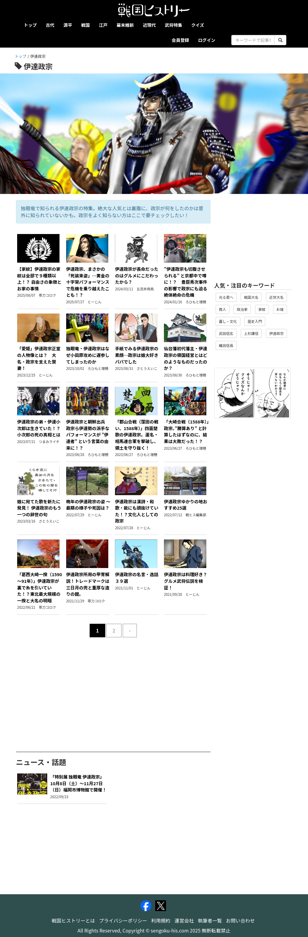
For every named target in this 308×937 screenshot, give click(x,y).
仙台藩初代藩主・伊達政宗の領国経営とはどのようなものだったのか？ (185, 358)
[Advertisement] (113, 685)
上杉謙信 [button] (251, 333)
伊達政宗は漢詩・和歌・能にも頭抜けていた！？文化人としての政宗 (136, 511)
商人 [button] (222, 309)
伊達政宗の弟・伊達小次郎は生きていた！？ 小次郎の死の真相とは (41, 428)
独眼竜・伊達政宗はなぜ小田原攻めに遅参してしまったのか (87, 354)
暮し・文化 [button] (228, 321)
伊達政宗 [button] (276, 333)
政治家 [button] (242, 309)
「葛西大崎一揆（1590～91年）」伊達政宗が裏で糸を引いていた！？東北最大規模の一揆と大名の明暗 (39, 587)
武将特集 (173, 25)
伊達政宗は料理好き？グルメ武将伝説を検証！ (185, 580)
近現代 (149, 25)
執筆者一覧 (210, 920)
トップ (30, 25)
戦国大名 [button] (251, 297)
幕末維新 (125, 25)
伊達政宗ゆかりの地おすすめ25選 (185, 504)
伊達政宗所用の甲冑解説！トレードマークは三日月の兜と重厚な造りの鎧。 (87, 584)
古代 (50, 25)
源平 (67, 25)
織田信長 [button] (226, 345)
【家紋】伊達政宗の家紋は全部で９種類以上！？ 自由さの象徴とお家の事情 (39, 279)
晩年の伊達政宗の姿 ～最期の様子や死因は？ (88, 504)
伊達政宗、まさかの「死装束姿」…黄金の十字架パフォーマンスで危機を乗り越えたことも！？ (87, 282)
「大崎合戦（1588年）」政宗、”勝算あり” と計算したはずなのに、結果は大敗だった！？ (186, 431)
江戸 (103, 25)
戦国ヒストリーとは (73, 920)
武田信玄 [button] (226, 333)
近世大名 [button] (276, 297)
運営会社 (184, 920)
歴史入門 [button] (255, 321)
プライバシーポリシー (123, 920)
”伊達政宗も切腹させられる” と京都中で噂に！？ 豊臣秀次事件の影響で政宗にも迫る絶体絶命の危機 (185, 282)
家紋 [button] (262, 309)
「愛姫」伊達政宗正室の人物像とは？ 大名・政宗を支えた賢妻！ (38, 358)
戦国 (85, 25)
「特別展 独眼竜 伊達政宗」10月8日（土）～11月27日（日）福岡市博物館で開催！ (78, 783)
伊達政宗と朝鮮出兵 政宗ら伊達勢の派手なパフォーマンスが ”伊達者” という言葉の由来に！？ (88, 434)
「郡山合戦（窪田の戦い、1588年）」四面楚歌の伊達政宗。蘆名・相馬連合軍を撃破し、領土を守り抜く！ (136, 434)
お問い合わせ (240, 920)
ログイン (206, 40)
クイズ (197, 25)
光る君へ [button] (226, 297)
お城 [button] (280, 309)
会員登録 (180, 40)
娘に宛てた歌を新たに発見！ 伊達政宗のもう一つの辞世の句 (39, 507)
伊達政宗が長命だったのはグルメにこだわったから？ (136, 275)
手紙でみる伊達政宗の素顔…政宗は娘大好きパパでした (136, 354)
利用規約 (161, 920)
